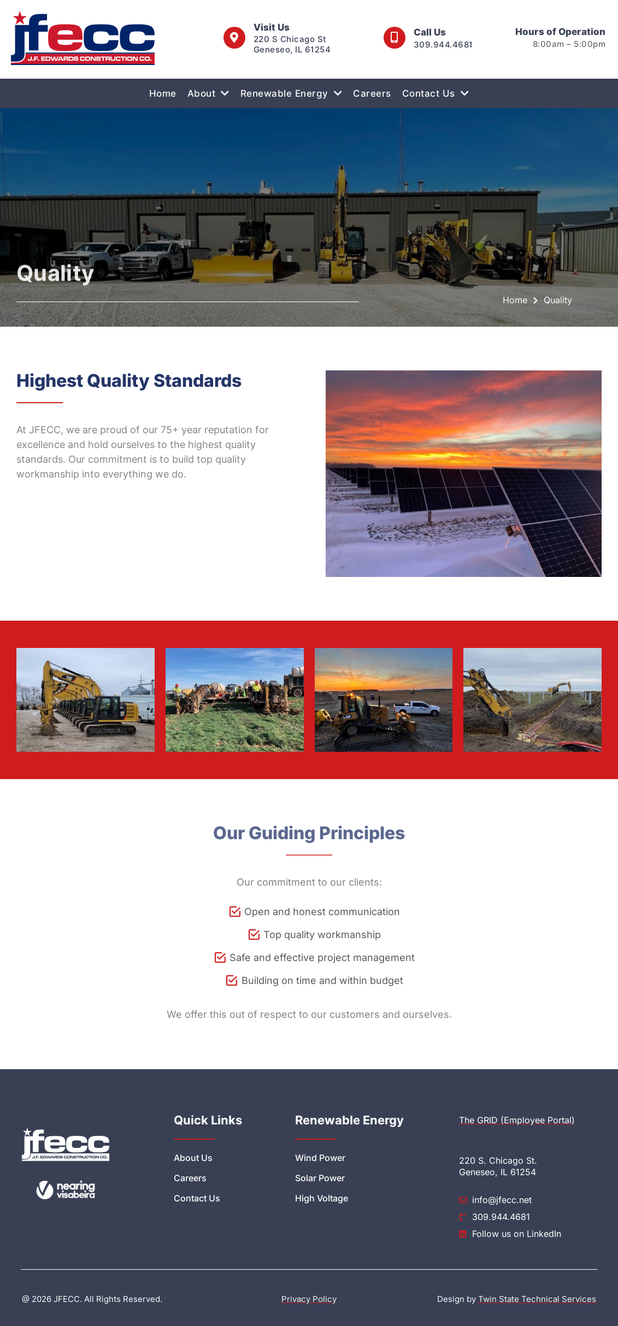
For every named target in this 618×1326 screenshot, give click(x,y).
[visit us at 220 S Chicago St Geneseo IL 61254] (234, 38)
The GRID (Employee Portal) (517, 1120)
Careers (372, 93)
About (208, 93)
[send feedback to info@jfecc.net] (527, 1200)
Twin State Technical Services (537, 1299)
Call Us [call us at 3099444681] (430, 32)
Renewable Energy (291, 93)
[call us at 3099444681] (394, 38)
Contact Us (435, 93)
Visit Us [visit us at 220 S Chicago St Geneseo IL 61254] (272, 27)
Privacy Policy (309, 1299)
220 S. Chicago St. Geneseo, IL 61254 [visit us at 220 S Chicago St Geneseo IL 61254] (498, 1166)
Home (162, 93)
